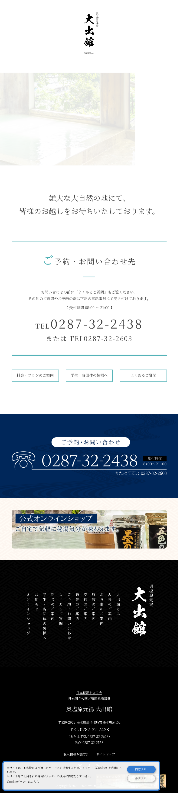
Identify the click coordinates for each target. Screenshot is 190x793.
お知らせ (36, 602)
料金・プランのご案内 (35, 380)
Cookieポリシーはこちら (23, 781)
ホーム (16, 67)
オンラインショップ (28, 614)
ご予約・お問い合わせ (45, 67)
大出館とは (118, 605)
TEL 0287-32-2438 (89, 729)
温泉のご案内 (110, 607)
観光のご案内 (77, 607)
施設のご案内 (93, 607)
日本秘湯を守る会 (89, 692)
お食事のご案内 (102, 609)
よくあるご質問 (91, 296)
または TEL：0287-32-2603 (141, 473)
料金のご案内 (53, 607)
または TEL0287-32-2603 (89, 343)
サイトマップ (105, 754)
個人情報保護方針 (76, 754)
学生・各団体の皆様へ (89, 380)
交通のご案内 (85, 607)
